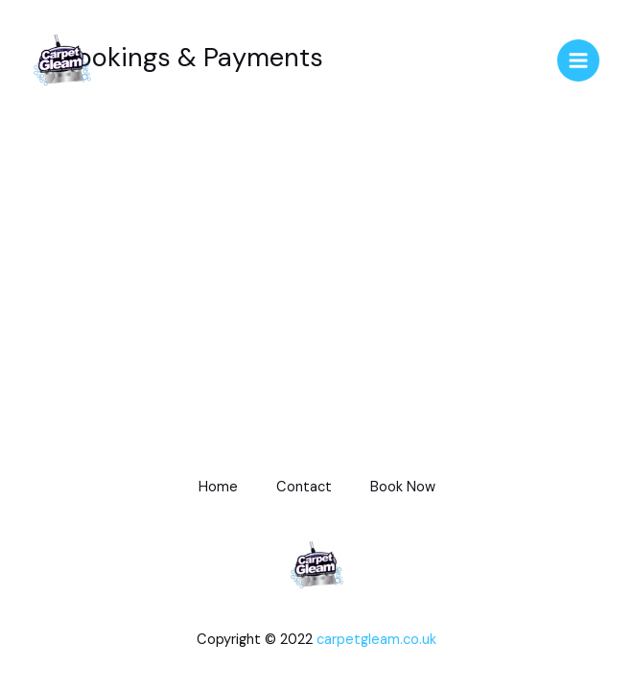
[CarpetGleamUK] (62, 60)
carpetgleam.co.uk (376, 640)
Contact (304, 487)
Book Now (402, 487)
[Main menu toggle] (578, 60)
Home (218, 487)
